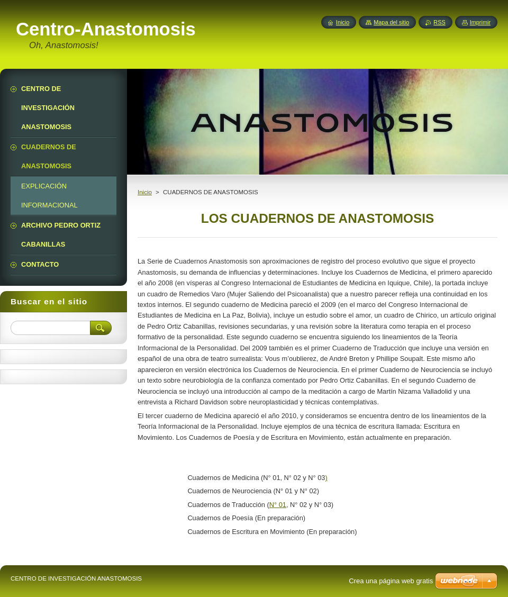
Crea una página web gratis (391, 581)
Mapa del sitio (391, 22)
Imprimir (480, 22)
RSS (439, 22)
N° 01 (277, 505)
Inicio (145, 192)
